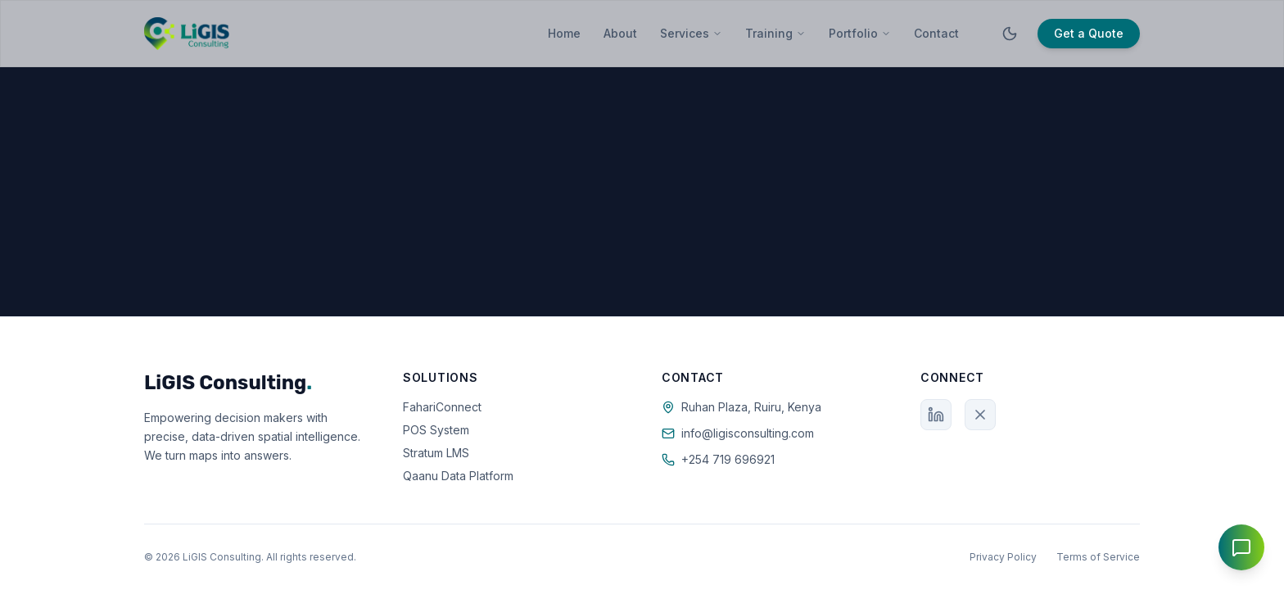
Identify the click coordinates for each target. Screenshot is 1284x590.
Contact (936, 33)
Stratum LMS (436, 453)
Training (775, 33)
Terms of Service (1098, 557)
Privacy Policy (1003, 557)
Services (691, 33)
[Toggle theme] (1009, 33)
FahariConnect (442, 407)
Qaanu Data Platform (458, 476)
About (620, 33)
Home (564, 33)
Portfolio (860, 33)
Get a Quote (1089, 33)
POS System (436, 430)
